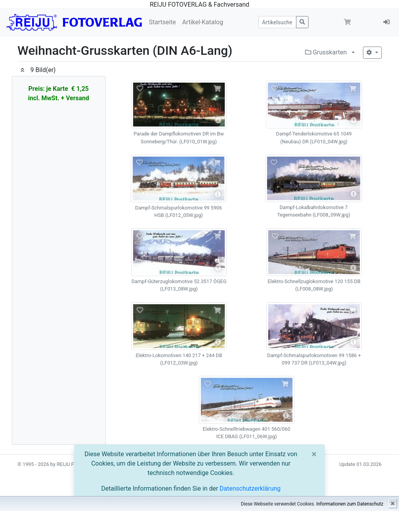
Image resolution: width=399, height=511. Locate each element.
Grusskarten (326, 52)
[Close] (314, 454)
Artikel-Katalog (202, 22)
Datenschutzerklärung (250, 488)
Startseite (162, 22)
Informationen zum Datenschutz (349, 504)
